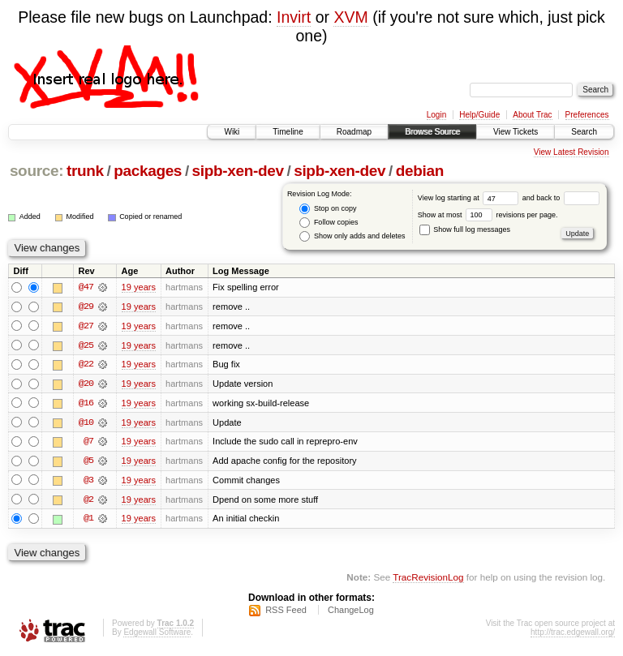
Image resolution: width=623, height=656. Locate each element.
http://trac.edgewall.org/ (573, 634)
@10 (86, 423)
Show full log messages (464, 229)
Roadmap (354, 131)
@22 (86, 364)
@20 (86, 384)
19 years (139, 287)
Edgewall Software (157, 634)
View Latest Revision (571, 152)
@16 (86, 403)
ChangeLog (351, 612)
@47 (86, 287)
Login (436, 114)
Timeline (288, 131)
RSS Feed (286, 612)
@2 (88, 501)
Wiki (231, 131)
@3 (88, 481)
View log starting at (470, 198)
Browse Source (432, 131)
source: (36, 170)
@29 (86, 306)
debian (420, 170)
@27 (86, 325)
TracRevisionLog (428, 579)
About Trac (532, 114)
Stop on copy (327, 209)
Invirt (294, 17)
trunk (85, 170)
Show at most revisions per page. (488, 215)
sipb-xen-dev (238, 170)
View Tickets (515, 131)
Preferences (587, 114)
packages (148, 170)
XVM (350, 17)
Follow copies (328, 222)
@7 (88, 442)
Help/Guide (479, 114)
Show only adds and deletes (352, 236)
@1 (88, 520)
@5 (88, 462)
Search (584, 131)
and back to (560, 198)
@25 (86, 345)
